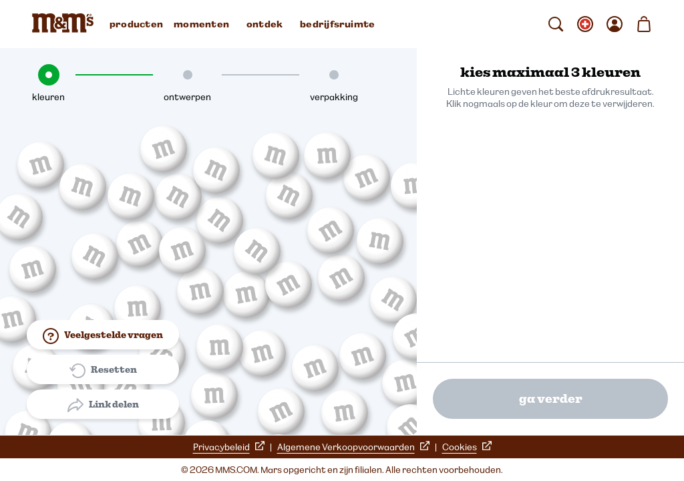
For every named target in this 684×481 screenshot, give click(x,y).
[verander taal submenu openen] (585, 24)
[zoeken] (555, 24)
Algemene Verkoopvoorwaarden (353, 447)
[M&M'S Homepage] (65, 24)
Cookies (467, 447)
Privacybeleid (229, 447)
